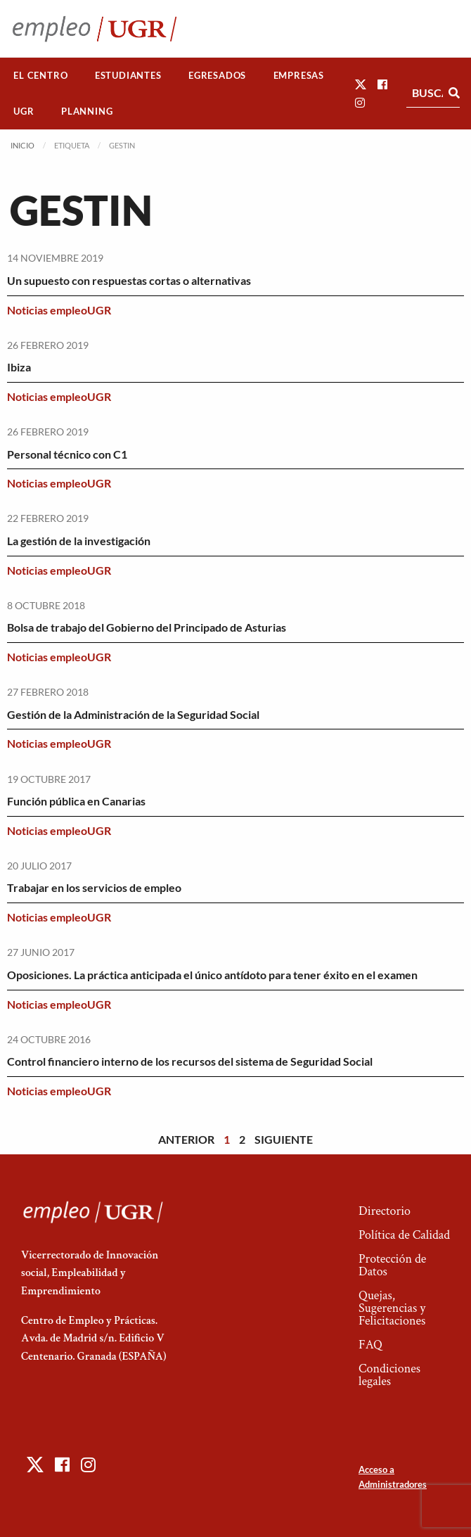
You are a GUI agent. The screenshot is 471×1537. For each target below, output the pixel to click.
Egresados (217, 75)
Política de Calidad (404, 1235)
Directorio (385, 1211)
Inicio (22, 145)
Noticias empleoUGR (59, 310)
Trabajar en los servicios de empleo (94, 887)
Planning (86, 111)
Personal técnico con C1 (67, 454)
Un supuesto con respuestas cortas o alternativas (129, 280)
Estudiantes (128, 75)
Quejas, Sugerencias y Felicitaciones (392, 1308)
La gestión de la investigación (78, 540)
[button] (360, 84)
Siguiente (283, 1139)
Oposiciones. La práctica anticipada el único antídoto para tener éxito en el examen (212, 974)
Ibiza (19, 367)
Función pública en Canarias (76, 801)
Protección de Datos (392, 1265)
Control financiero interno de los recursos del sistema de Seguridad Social (190, 1061)
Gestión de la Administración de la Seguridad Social (133, 714)
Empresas (298, 75)
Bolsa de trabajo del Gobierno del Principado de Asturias (146, 627)
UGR (23, 111)
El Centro (40, 75)
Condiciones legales (389, 1374)
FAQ (370, 1345)
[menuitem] (41, 76)
